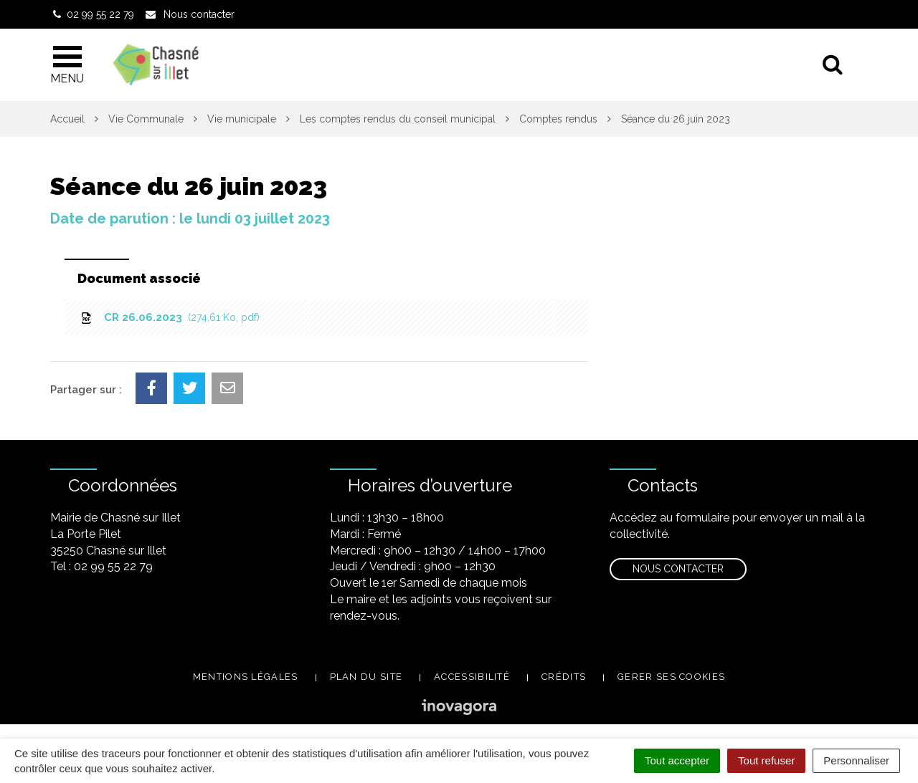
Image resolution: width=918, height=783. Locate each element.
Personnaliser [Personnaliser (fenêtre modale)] (856, 760)
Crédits (563, 676)
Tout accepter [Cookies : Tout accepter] (677, 760)
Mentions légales (245, 676)
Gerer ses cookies (671, 676)
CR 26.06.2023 (169, 317)
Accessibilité (472, 676)
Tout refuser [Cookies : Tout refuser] (766, 760)
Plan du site (366, 676)
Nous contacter (678, 569)
